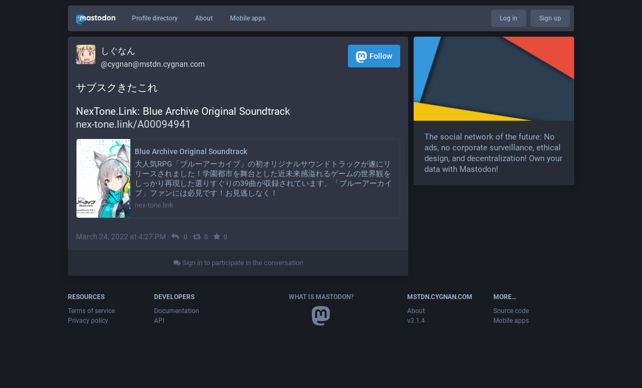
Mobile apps (248, 18)
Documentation (176, 311)
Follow (374, 57)
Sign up (550, 18)
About (204, 18)
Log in (509, 18)
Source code (511, 311)
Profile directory (155, 18)
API (159, 320)
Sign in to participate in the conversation (238, 263)
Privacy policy (88, 320)
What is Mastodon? (321, 297)
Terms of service (91, 311)
